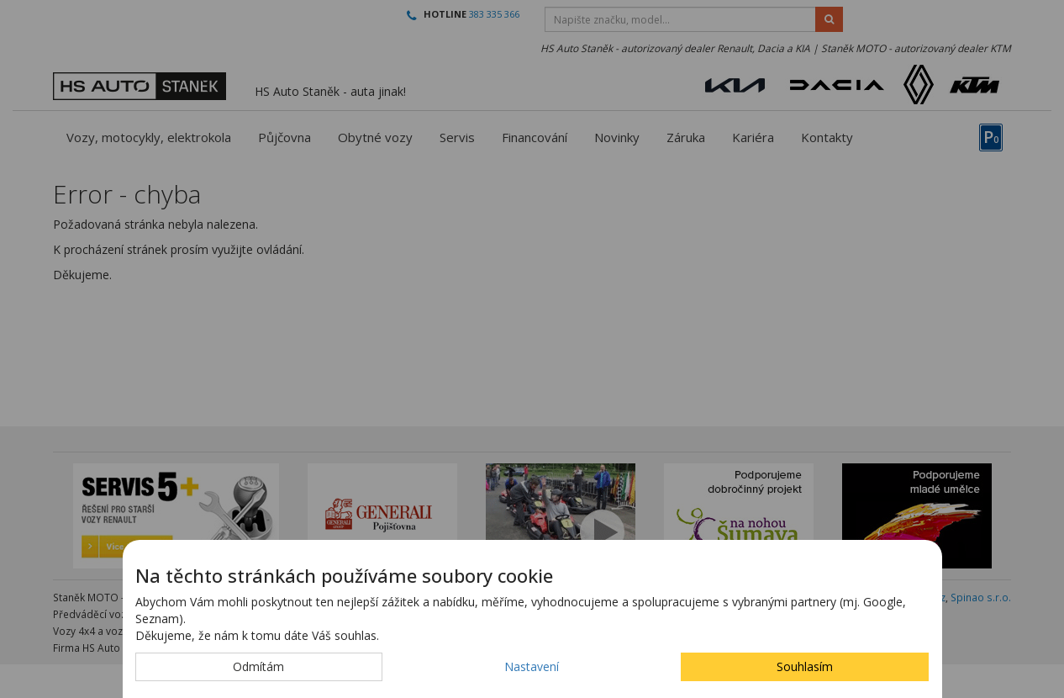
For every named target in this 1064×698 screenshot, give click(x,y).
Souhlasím (805, 666)
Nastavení (531, 666)
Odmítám (258, 666)
